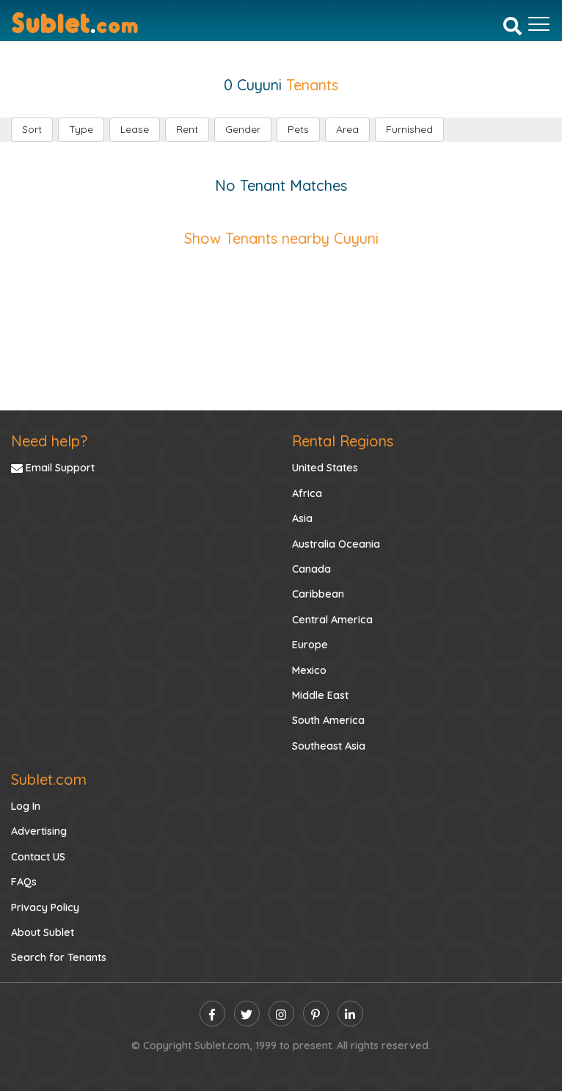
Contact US (38, 856)
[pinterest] (316, 1013)
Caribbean (318, 594)
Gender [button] (242, 129)
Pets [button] (298, 129)
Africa (307, 493)
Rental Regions (342, 441)
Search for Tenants (58, 957)
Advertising (39, 831)
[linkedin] (350, 1013)
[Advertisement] (281, 314)
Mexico (309, 670)
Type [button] (81, 129)
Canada (311, 569)
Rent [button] (187, 129)
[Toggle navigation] (539, 24)
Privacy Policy (45, 907)
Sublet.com (49, 779)
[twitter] (247, 1013)
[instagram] (281, 1013)
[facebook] (212, 1013)
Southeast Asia (328, 746)
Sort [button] (32, 129)
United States (325, 467)
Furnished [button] (409, 129)
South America (328, 720)
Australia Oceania (336, 544)
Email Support (53, 467)
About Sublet (42, 932)
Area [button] (347, 129)
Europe (310, 644)
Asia (302, 518)
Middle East (320, 695)
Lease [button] (134, 129)
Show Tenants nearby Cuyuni (281, 238)
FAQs (24, 881)
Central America (332, 619)
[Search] (512, 25)
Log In (25, 806)
